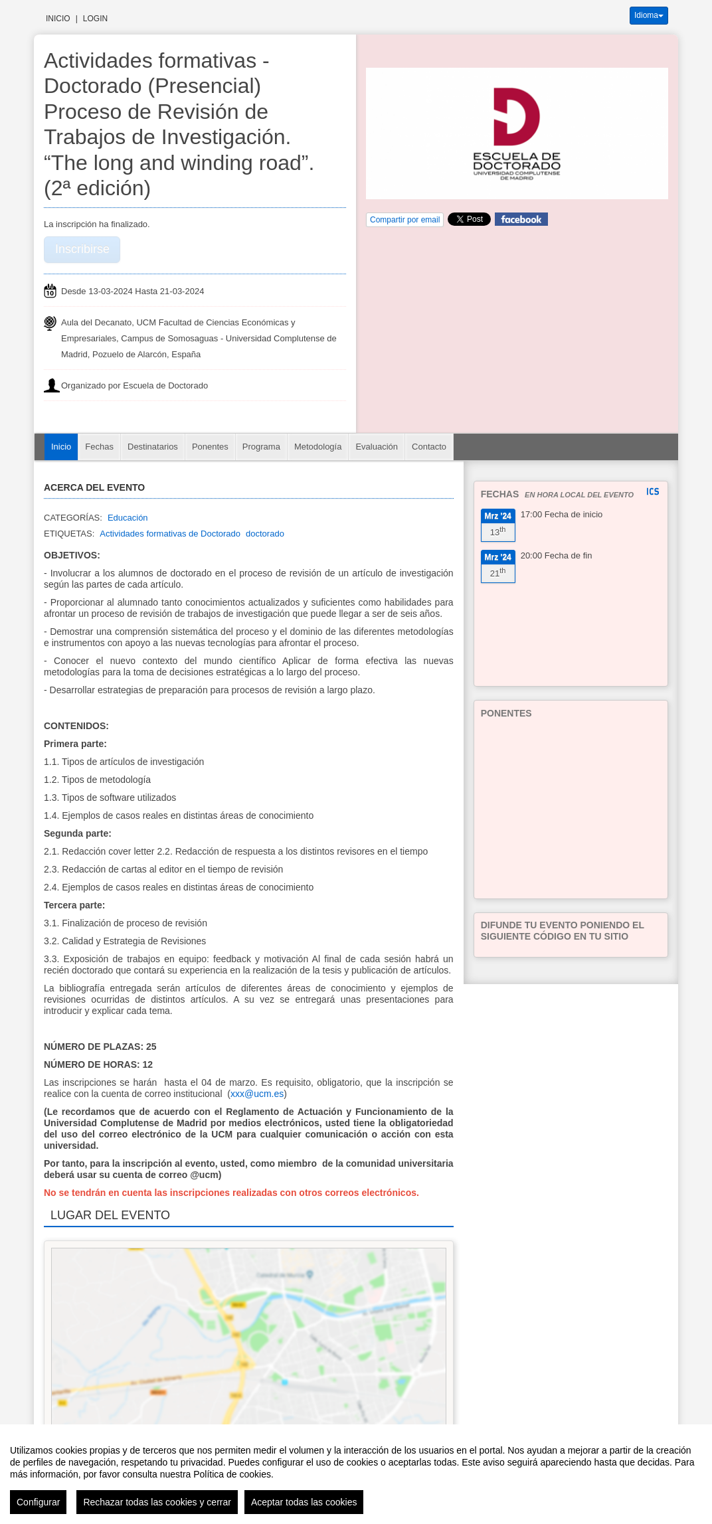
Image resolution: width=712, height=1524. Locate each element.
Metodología (318, 447)
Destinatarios (153, 447)
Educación (128, 518)
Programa (261, 447)
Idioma (649, 15)
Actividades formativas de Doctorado (170, 534)
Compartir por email (405, 219)
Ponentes (210, 447)
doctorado (265, 534)
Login (95, 18)
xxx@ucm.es (257, 1093)
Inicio (58, 18)
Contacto (429, 447)
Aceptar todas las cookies (304, 1502)
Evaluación (376, 447)
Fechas (99, 447)
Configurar (38, 1502)
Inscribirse (82, 249)
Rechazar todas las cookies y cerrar (157, 1502)
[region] (356, 1474)
